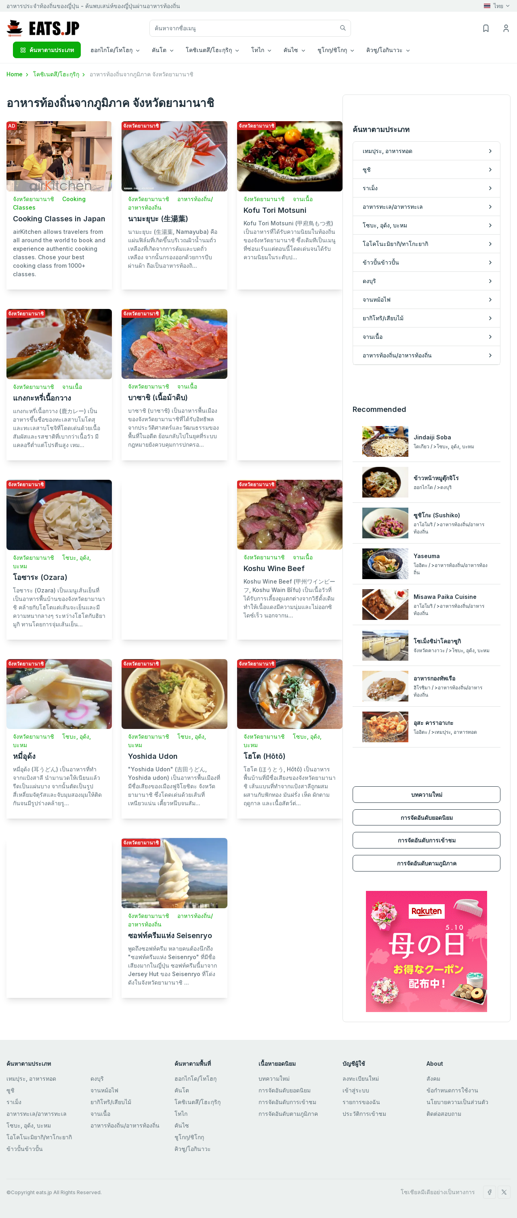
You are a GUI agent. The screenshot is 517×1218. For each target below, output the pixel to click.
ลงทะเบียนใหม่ (361, 1078)
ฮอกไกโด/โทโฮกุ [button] (111, 49)
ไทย (493, 5)
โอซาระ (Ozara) (40, 577)
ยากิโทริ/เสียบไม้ (110, 1101)
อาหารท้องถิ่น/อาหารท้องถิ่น (125, 1125)
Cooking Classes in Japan (59, 218)
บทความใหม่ (426, 794)
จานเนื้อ (303, 198)
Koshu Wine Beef (274, 568)
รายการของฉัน (361, 1101)
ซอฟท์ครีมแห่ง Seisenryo (170, 935)
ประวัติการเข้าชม (364, 1113)
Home (18, 74)
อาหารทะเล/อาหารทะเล (36, 1113)
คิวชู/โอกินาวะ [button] (384, 49)
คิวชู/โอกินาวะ (192, 1148)
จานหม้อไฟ (104, 1090)
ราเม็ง (13, 1101)
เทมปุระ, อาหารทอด (31, 1078)
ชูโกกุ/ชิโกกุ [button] (332, 49)
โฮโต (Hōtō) (265, 756)
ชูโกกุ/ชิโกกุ (189, 1137)
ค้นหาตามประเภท (47, 49)
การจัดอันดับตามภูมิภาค (426, 863)
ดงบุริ (97, 1078)
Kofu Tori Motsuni (275, 210)
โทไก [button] (257, 49)
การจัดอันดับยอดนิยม (427, 817)
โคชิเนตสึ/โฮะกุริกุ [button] (209, 49)
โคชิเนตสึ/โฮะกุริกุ (59, 74)
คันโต (181, 1090)
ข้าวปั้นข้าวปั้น (24, 1148)
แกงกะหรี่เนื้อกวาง (42, 398)
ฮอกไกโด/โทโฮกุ (195, 1078)
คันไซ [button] (291, 49)
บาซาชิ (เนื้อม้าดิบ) (158, 397)
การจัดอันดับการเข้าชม (427, 840)
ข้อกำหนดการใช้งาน (452, 1090)
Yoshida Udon (153, 756)
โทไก (180, 1113)
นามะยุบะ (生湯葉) (158, 218)
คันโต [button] (159, 49)
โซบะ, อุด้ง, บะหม (28, 1125)
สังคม (433, 1078)
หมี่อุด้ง (24, 756)
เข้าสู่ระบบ (356, 1090)
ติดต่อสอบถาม (444, 1113)
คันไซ (181, 1125)
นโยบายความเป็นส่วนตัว (457, 1101)
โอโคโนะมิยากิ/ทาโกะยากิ (39, 1137)
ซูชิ (10, 1090)
